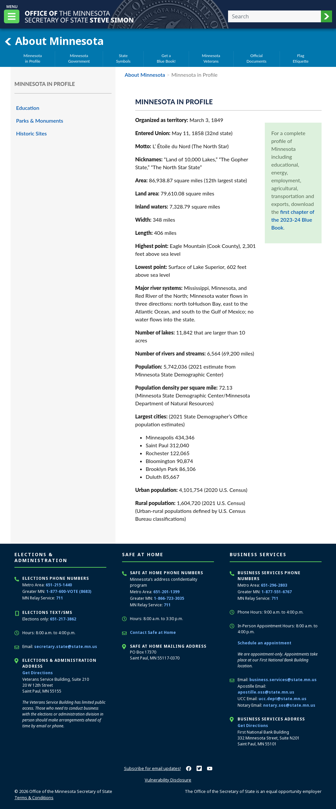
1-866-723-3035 (169, 598)
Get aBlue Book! (166, 58)
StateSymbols (123, 58)
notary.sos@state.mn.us (289, 705)
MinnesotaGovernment (79, 58)
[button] (326, 16)
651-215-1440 (59, 585)
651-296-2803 (274, 585)
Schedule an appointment (264, 643)
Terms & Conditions (33, 797)
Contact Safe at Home (153, 632)
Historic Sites (31, 133)
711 (59, 598)
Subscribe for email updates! (152, 768)
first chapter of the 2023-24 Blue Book (292, 220)
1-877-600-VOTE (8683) (68, 591)
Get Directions (37, 673)
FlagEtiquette (300, 58)
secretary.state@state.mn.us (65, 646)
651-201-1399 (166, 592)
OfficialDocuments (256, 58)
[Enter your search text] (274, 16)
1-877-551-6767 (277, 592)
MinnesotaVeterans (211, 58)
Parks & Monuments (39, 120)
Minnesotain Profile (33, 58)
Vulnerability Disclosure (168, 780)
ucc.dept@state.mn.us (282, 698)
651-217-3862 (63, 619)
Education (27, 108)
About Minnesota (54, 41)
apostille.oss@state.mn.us (266, 692)
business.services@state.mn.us (283, 679)
